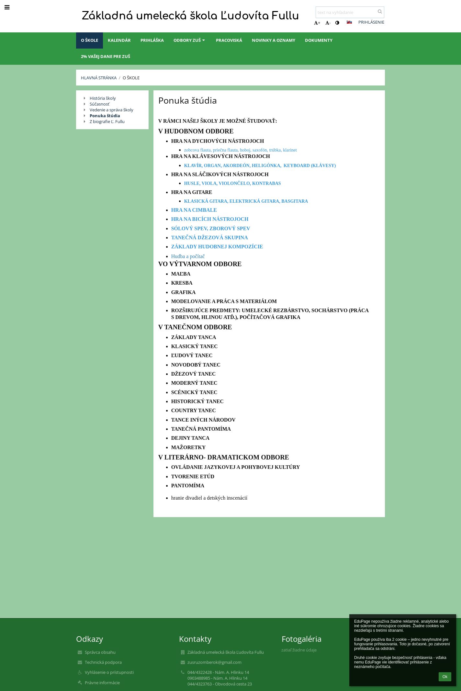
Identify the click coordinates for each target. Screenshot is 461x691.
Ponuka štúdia (105, 116)
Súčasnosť (99, 104)
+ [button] (317, 23)
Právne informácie (102, 682)
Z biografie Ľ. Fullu (107, 121)
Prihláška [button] (152, 40)
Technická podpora (103, 662)
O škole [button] (89, 40)
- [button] (328, 23)
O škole (131, 78)
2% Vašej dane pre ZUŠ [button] (105, 56)
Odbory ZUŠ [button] (190, 40)
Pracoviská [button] (229, 40)
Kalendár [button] (119, 40)
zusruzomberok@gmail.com (214, 662)
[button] (349, 22)
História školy (103, 98)
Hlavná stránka (99, 78)
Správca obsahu (100, 652)
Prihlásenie (371, 22)
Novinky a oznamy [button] (273, 40)
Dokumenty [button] (318, 40)
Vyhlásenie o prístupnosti (109, 672)
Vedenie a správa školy (111, 110)
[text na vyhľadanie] (350, 12)
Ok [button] (445, 676)
